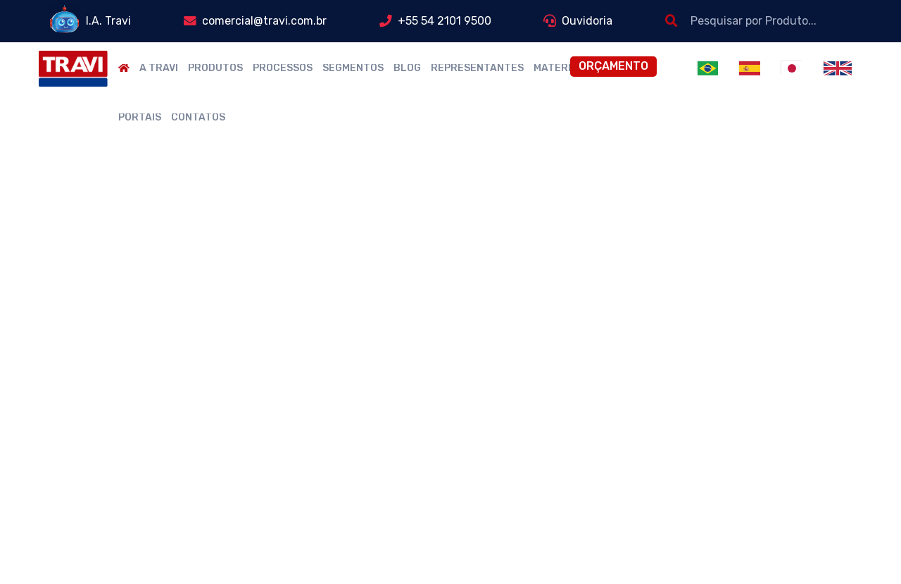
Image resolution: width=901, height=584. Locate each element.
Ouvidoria (587, 20)
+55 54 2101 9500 (444, 20)
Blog (407, 68)
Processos (283, 68)
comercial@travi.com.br (264, 20)
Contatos (198, 117)
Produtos (215, 68)
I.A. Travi (108, 20)
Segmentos (353, 68)
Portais (139, 117)
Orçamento (613, 66)
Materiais (560, 68)
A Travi (158, 68)
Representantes (477, 68)
